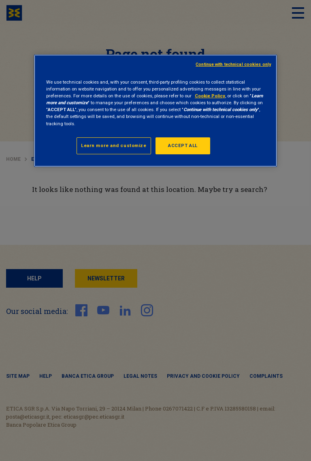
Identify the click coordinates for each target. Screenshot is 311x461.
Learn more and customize (114, 145)
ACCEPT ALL (183, 145)
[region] (155, 110)
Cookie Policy (210, 96)
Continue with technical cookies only (233, 64)
